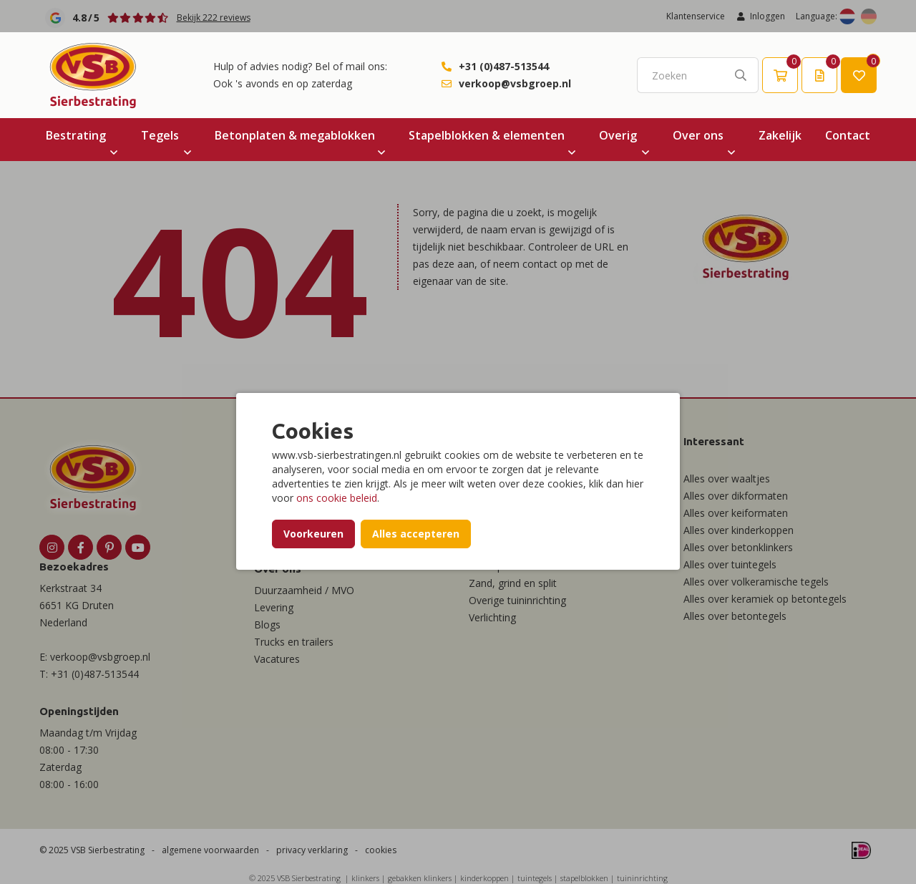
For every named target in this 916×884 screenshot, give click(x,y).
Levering (273, 607)
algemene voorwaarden (210, 850)
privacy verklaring (312, 850)
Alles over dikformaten (735, 495)
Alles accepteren (415, 533)
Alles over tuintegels (729, 564)
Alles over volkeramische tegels (756, 581)
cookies (380, 850)
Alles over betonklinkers (738, 547)
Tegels (160, 135)
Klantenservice (695, 16)
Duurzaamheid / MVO (304, 590)
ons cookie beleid (336, 498)
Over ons (698, 135)
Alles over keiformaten (735, 513)
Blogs (267, 624)
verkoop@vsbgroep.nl (515, 83)
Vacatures (277, 659)
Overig (618, 135)
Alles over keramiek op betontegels (765, 599)
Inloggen (760, 16)
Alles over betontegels (734, 616)
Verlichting (492, 617)
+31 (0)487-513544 (504, 66)
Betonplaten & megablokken (295, 135)
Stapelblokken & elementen (487, 135)
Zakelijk (780, 135)
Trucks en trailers (293, 642)
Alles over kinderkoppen (738, 530)
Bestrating (76, 135)
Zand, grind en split (513, 583)
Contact (847, 135)
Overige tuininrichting (517, 600)
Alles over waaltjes (726, 478)
